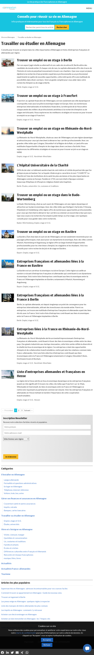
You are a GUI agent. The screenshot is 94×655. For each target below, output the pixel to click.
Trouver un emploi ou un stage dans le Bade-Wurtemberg (48, 197)
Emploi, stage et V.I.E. (30, 87)
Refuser (47, 645)
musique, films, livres (12, 558)
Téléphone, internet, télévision (16, 490)
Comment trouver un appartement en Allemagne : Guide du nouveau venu (31, 593)
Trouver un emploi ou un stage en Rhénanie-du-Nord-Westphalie (54, 130)
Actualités (6, 563)
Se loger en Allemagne (13, 486)
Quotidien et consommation (15, 538)
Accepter (47, 640)
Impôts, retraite (10, 507)
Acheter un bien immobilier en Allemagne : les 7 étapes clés (25, 618)
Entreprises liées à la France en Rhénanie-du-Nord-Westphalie (53, 331)
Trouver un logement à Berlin (13, 597)
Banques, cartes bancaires (15, 510)
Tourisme (5, 574)
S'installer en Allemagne (13, 474)
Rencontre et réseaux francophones (18, 555)
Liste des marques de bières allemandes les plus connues (24, 606)
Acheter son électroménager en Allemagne (19, 614)
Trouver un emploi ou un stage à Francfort (47, 96)
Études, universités (29, 186)
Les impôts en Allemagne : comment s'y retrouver (21, 610)
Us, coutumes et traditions (48, 186)
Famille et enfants (11, 545)
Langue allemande (11, 480)
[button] (87, 648)
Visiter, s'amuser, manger (14, 534)
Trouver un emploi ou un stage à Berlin (44, 60)
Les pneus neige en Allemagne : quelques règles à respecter (25, 601)
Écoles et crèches (11, 548)
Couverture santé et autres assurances (19, 503)
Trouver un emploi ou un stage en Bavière (46, 232)
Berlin (19, 87)
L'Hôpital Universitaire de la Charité (42, 165)
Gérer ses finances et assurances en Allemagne (23, 498)
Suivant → (28, 410)
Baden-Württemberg (25, 223)
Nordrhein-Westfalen (42, 156)
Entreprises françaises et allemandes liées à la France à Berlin (50, 297)
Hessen (37, 120)
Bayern (19, 253)
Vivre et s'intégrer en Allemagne (16, 529)
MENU (89, 8)
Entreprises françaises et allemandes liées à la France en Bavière (50, 263)
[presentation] (21, 447)
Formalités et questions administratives (20, 483)
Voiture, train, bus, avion (14, 493)
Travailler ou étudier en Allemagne (29, 37)
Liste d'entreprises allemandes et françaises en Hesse (51, 374)
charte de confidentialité (26, 633)
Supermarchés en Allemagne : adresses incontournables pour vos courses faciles (34, 588)
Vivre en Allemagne (8, 37)
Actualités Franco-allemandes (15, 568)
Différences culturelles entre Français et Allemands (25, 551)
